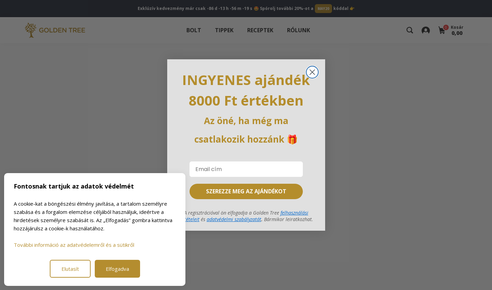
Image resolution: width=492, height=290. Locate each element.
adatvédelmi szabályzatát (234, 219)
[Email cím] (246, 169)
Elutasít (70, 268)
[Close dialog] (312, 72)
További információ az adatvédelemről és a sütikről (74, 244)
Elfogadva (117, 268)
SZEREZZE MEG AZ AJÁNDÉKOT (246, 191)
